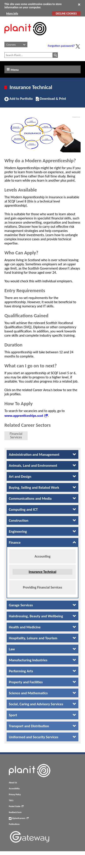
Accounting (42, 558)
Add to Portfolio (18, 100)
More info (12, 13)
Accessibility (14, 792)
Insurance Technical (42, 573)
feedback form (15, 816)
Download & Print (51, 100)
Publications (14, 828)
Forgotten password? (61, 46)
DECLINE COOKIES (66, 13)
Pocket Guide (16, 810)
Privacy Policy (15, 798)
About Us (13, 786)
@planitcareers (19, 822)
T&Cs (11, 804)
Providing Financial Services (42, 589)
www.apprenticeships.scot (26, 416)
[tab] (42, 454)
